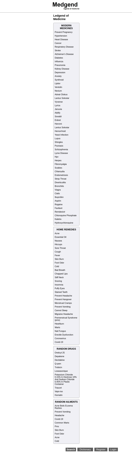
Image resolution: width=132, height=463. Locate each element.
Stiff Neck (59, 277)
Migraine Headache (64, 314)
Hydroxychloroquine (64, 223)
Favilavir (59, 208)
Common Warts (62, 423)
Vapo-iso (59, 391)
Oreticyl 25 (60, 353)
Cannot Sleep (61, 310)
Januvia (58, 109)
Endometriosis (61, 175)
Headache (59, 415)
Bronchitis (59, 186)
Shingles (59, 142)
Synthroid (59, 80)
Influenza (59, 61)
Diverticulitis (60, 182)
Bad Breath (60, 270)
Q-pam (58, 364)
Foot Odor (59, 263)
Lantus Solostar (62, 98)
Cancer (58, 43)
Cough (58, 252)
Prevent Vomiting (63, 307)
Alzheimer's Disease (64, 54)
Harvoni (58, 124)
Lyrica (57, 105)
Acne (57, 233)
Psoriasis (59, 146)
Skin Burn (59, 259)
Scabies (58, 168)
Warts (57, 327)
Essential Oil (60, 237)
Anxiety (58, 76)
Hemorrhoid (60, 131)
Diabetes (59, 58)
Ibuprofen (59, 197)
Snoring (58, 281)
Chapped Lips (61, 274)
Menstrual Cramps (63, 303)
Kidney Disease (62, 69)
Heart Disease (61, 39)
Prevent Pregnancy (64, 32)
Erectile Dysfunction (64, 335)
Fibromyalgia (61, 164)
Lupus (58, 138)
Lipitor (58, 83)
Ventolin (58, 87)
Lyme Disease (61, 153)
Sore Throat (60, 248)
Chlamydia (60, 171)
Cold (57, 266)
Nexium (58, 91)
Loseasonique (61, 371)
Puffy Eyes (60, 288)
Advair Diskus (61, 94)
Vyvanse (59, 102)
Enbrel (58, 120)
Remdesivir (60, 212)
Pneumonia (60, 65)
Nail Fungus (60, 331)
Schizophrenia (61, 149)
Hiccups (58, 244)
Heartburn (59, 324)
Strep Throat (60, 179)
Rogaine (59, 204)
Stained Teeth (61, 292)
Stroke (58, 50)
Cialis (57, 193)
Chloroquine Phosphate (66, 215)
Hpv (56, 157)
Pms (57, 426)
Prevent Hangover (63, 299)
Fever (57, 255)
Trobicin (58, 367)
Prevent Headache (63, 296)
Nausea (58, 241)
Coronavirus (60, 338)
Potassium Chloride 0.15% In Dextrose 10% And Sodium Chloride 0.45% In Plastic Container (66, 379)
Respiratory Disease (64, 47)
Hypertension (61, 36)
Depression (60, 72)
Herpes (58, 160)
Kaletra (58, 219)
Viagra (58, 190)
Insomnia (59, 285)
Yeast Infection (61, 135)
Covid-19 (59, 342)
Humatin (59, 395)
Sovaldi (58, 116)
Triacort (58, 388)
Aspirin (58, 201)
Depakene (59, 356)
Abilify (57, 113)
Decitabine (60, 360)
